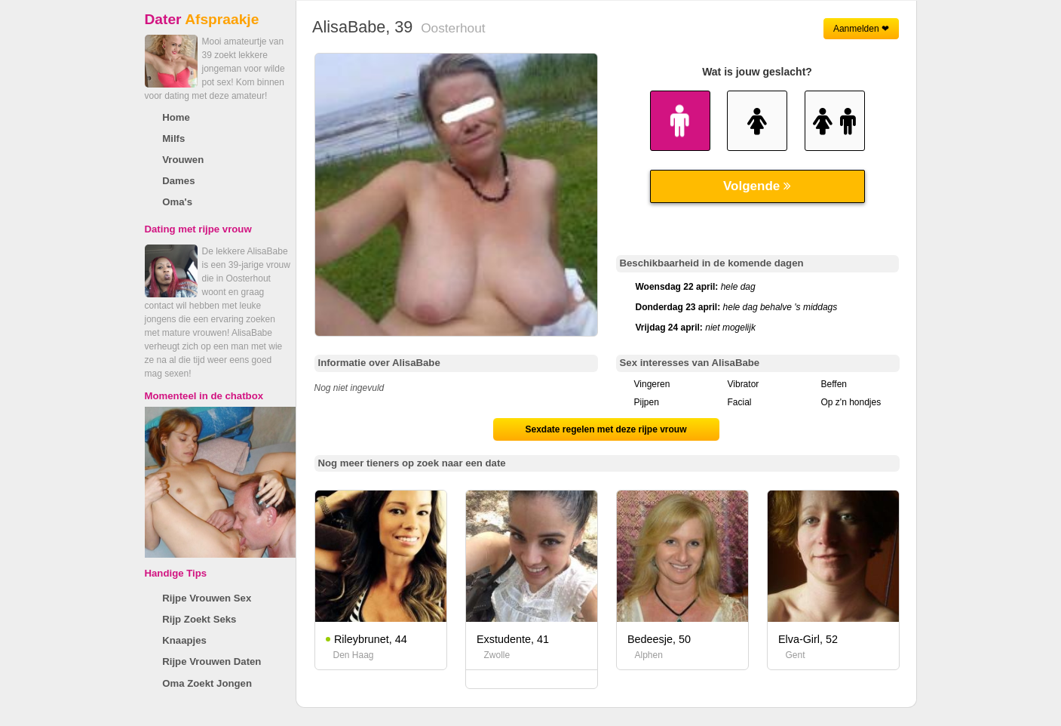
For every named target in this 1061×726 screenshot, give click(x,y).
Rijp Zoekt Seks (199, 619)
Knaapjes (184, 640)
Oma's (177, 202)
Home (176, 117)
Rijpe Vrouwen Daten (211, 661)
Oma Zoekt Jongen (207, 683)
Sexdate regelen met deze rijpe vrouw (605, 429)
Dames (178, 180)
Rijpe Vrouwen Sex (206, 598)
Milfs (173, 138)
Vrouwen (183, 159)
